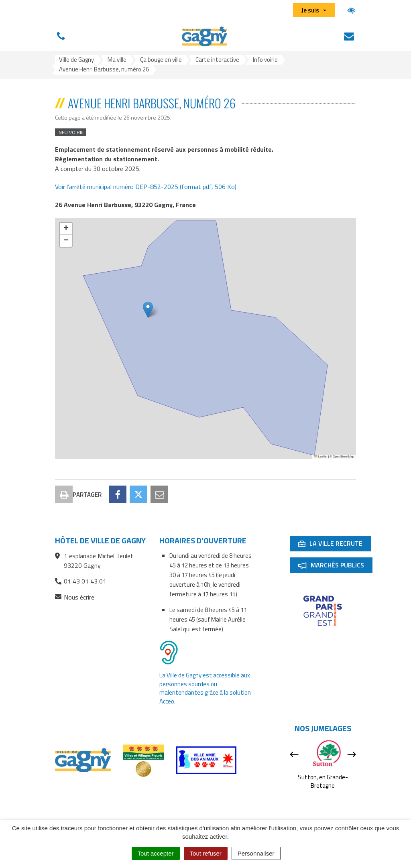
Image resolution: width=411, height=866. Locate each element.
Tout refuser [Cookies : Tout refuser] (206, 853)
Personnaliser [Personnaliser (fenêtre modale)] (256, 853)
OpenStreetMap (343, 456)
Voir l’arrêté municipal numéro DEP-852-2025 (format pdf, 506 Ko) (145, 186)
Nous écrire (74, 597)
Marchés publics (335, 566)
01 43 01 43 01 (80, 581)
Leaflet (320, 456)
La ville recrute (334, 545)
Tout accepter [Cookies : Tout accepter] (156, 853)
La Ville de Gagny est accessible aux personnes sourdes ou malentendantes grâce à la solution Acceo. (205, 688)
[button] (148, 309)
